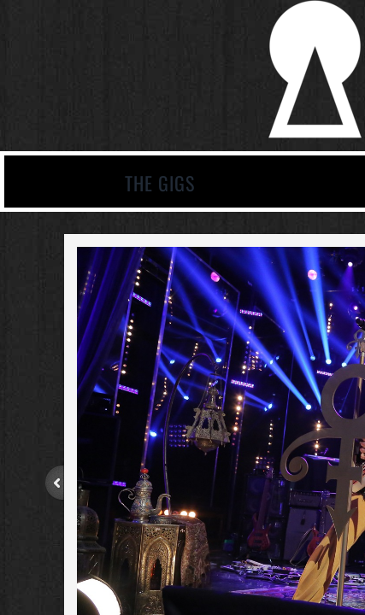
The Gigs (160, 182)
